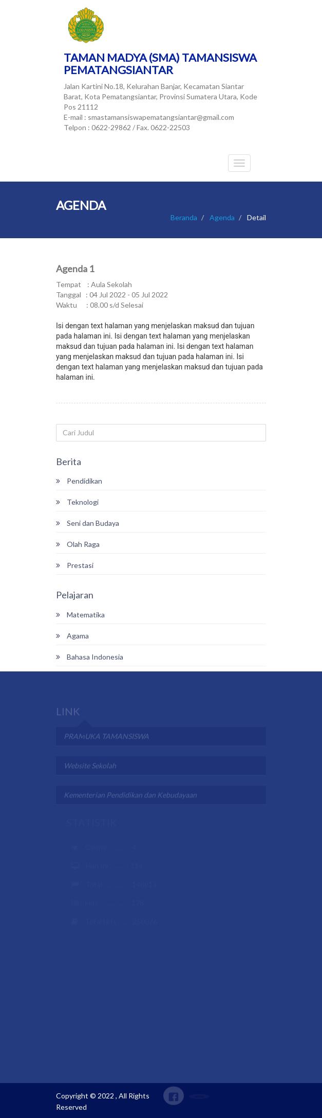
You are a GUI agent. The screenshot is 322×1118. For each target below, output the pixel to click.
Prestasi (74, 565)
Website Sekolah (90, 766)
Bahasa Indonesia (89, 656)
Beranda (184, 217)
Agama (72, 635)
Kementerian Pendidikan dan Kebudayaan (130, 795)
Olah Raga (78, 544)
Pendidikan (79, 480)
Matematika (80, 614)
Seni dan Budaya (87, 523)
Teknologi (77, 502)
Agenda (222, 217)
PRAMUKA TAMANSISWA (106, 737)
